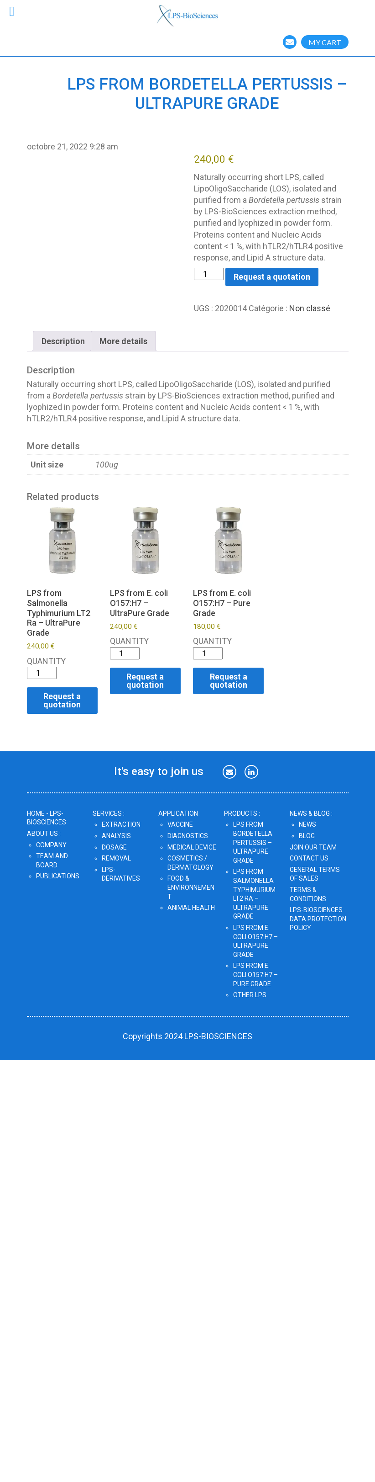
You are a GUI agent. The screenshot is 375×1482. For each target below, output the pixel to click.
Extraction (121, 824)
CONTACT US (309, 858)
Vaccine (180, 824)
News (307, 824)
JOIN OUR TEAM (313, 847)
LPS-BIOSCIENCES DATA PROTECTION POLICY (318, 918)
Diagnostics (187, 835)
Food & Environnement (190, 887)
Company (51, 845)
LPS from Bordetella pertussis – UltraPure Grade (252, 842)
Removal (116, 858)
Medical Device (191, 847)
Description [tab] (63, 341)
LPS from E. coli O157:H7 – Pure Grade (255, 974)
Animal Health (191, 907)
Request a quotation (272, 277)
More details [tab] (123, 341)
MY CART (324, 42)
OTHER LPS (249, 995)
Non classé (309, 308)
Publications (57, 876)
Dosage (114, 847)
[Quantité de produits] (209, 274)
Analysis (116, 835)
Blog (307, 835)
